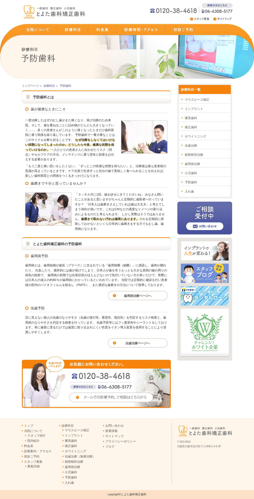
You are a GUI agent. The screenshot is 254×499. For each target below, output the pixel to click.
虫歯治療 (191, 145)
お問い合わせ (114, 425)
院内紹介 (33, 440)
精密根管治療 (194, 154)
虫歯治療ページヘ (137, 343)
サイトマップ (223, 19)
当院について (40, 29)
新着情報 (111, 431)
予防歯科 (191, 182)
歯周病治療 (192, 164)
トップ (28, 425)
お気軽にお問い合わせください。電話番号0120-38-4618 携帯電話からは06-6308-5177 (96, 382)
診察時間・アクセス (141, 29)
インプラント (194, 109)
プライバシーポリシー (120, 441)
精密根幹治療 (74, 461)
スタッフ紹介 (36, 435)
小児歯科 (191, 173)
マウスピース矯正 (197, 99)
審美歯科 (191, 118)
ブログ (110, 446)
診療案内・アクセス (38, 451)
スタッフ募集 (200, 19)
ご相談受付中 (204, 218)
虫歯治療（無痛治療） (80, 456)
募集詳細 (33, 466)
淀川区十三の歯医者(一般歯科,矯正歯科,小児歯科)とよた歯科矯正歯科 (55, 12)
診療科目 (72, 29)
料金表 (102, 29)
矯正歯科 (191, 127)
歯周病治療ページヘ (138, 296)
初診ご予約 (181, 29)
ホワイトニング (195, 136)
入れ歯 (189, 191)
